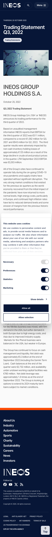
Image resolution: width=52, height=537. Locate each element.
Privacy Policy (36, 516)
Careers (8, 450)
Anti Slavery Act (19, 516)
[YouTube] (10, 484)
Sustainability (11, 445)
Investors (9, 460)
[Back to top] (45, 530)
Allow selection (26, 317)
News (6, 455)
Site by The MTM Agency (13, 529)
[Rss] (21, 484)
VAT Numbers (24, 521)
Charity (7, 440)
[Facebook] (5, 484)
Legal (5, 516)
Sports (7, 435)
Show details (37, 299)
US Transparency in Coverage (16, 525)
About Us (9, 420)
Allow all (26, 308)
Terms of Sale (39, 521)
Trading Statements (12, 40)
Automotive (10, 430)
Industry (8, 425)
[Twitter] (16, 484)
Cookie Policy (9, 521)
